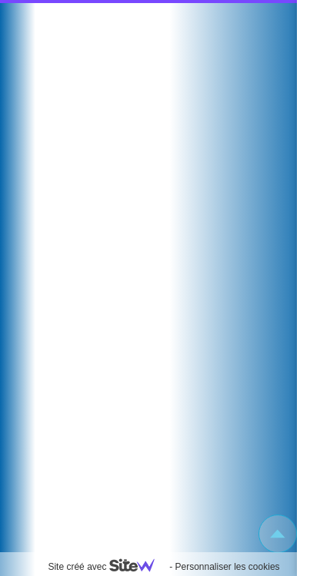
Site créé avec (107, 566)
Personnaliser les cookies (227, 566)
